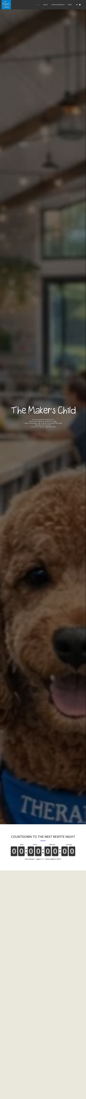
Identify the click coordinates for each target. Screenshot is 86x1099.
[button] (76, 4)
